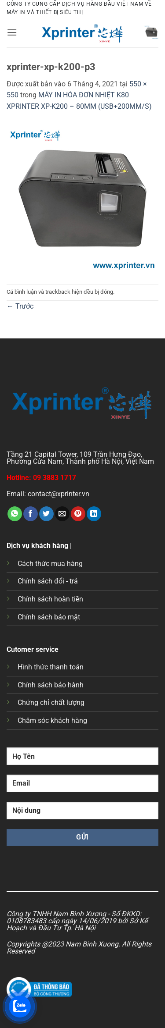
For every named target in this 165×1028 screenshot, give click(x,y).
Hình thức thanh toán (51, 667)
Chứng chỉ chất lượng (51, 702)
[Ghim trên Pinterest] (78, 513)
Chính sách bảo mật (49, 617)
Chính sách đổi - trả (48, 581)
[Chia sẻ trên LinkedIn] (94, 513)
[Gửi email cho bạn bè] (62, 513)
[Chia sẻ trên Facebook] (30, 513)
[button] (12, 32)
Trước (20, 306)
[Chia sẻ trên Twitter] (46, 513)
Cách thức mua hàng (50, 563)
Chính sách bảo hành (51, 685)
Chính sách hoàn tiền (50, 599)
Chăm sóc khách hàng (52, 720)
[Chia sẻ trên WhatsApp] (14, 513)
